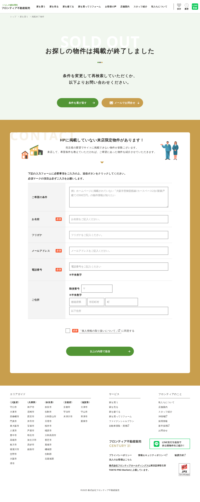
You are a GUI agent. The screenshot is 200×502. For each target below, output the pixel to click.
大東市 (13, 415)
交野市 (13, 457)
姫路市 (30, 452)
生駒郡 (48, 457)
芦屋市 (30, 434)
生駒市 (48, 415)
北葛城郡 (49, 462)
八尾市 (13, 434)
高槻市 (13, 443)
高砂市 (30, 448)
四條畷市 (14, 420)
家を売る (113, 410)
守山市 (84, 415)
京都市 (66, 410)
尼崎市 (30, 415)
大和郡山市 (50, 420)
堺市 (12, 467)
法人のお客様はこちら (120, 463)
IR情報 (162, 420)
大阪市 (13, 462)
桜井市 (48, 429)
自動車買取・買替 (119, 429)
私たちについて (166, 406)
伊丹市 (30, 424)
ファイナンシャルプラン (121, 424)
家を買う (113, 406)
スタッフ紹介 (165, 415)
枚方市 (13, 448)
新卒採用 (163, 429)
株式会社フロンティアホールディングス (128, 469)
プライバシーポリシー (120, 458)
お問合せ (163, 434)
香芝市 (48, 443)
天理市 (48, 424)
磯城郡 (48, 452)
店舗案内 (163, 410)
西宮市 (30, 420)
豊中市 (13, 438)
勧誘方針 (180, 458)
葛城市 (48, 448)
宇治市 (66, 415)
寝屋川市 (14, 452)
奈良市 (48, 410)
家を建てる (114, 415)
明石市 (30, 438)
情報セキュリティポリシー (152, 458)
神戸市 (30, 410)
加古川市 (32, 443)
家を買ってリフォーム (120, 420)
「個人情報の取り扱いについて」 (99, 331)
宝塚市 (30, 429)
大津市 (84, 410)
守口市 (13, 410)
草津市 (84, 420)
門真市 (13, 424)
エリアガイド (18, 398)
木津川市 (68, 420)
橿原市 (48, 434)
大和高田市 (50, 438)
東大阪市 (14, 429)
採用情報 (163, 424)
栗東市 (84, 424)
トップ (13, 16)
